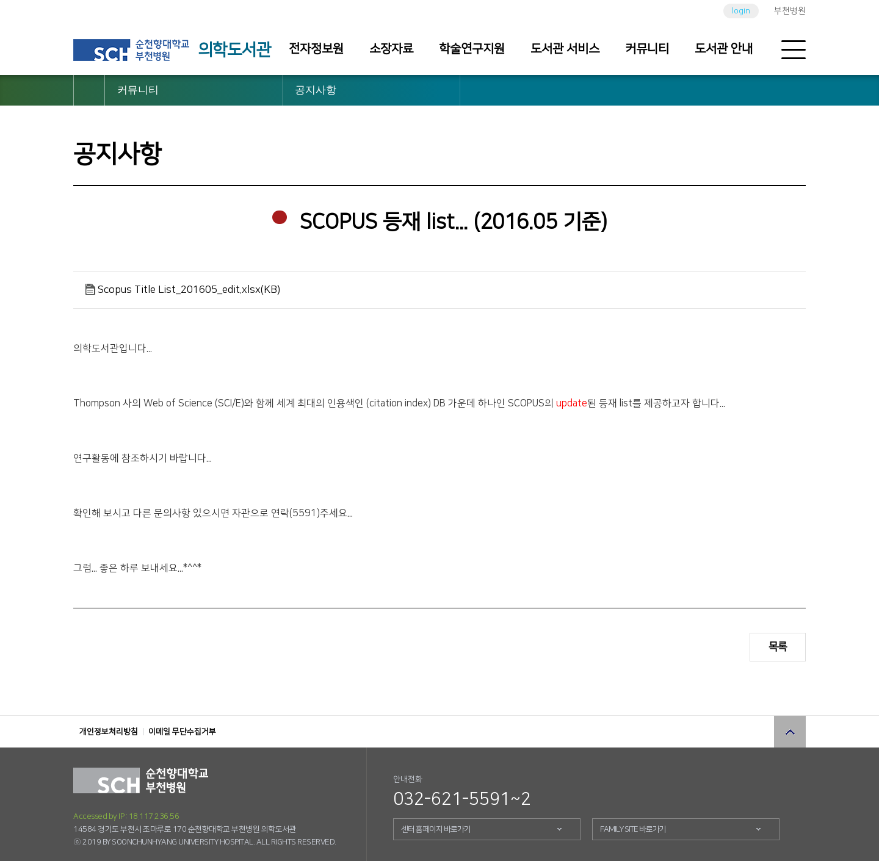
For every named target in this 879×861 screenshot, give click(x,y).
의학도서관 (234, 50)
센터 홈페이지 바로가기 (436, 829)
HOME (89, 90)
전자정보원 (316, 49)
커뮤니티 (647, 49)
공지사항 (315, 90)
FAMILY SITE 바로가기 (633, 829)
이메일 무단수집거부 (182, 731)
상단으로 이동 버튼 (790, 732)
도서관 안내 (724, 49)
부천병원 (790, 11)
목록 (778, 646)
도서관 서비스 (564, 49)
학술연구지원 (472, 49)
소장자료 (391, 49)
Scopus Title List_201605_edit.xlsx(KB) (189, 289)
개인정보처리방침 (108, 731)
